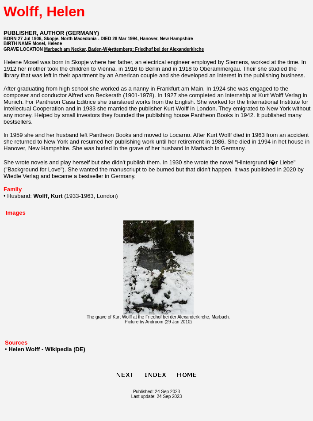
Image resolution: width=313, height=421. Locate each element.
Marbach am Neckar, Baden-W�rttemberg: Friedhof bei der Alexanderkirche (124, 49)
